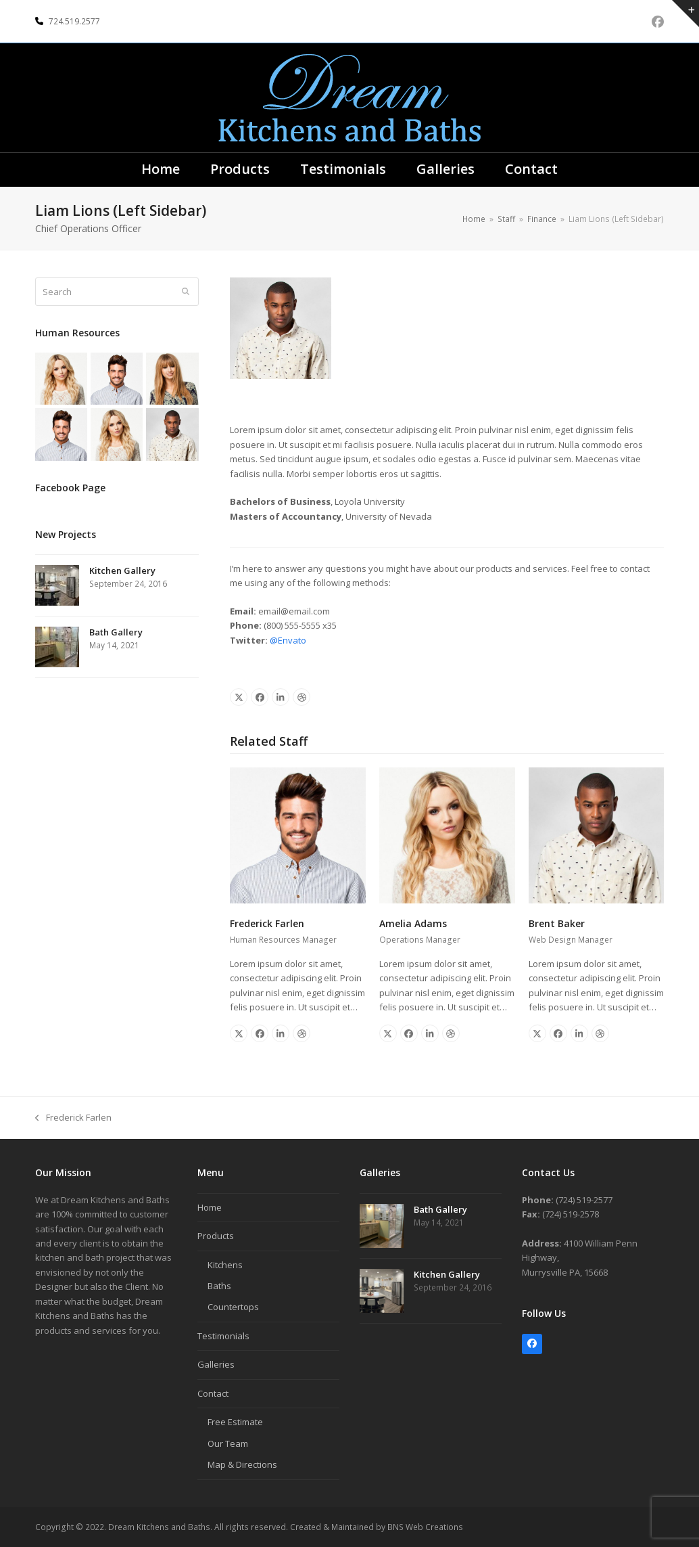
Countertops (233, 1307)
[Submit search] (185, 291)
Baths (219, 1286)
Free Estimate (235, 1422)
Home (209, 1207)
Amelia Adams (413, 923)
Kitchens (225, 1265)
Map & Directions (242, 1464)
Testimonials (223, 1336)
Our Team (228, 1443)
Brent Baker (557, 923)
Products (215, 1236)
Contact (212, 1393)
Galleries (216, 1364)
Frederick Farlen (267, 923)
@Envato (288, 640)
